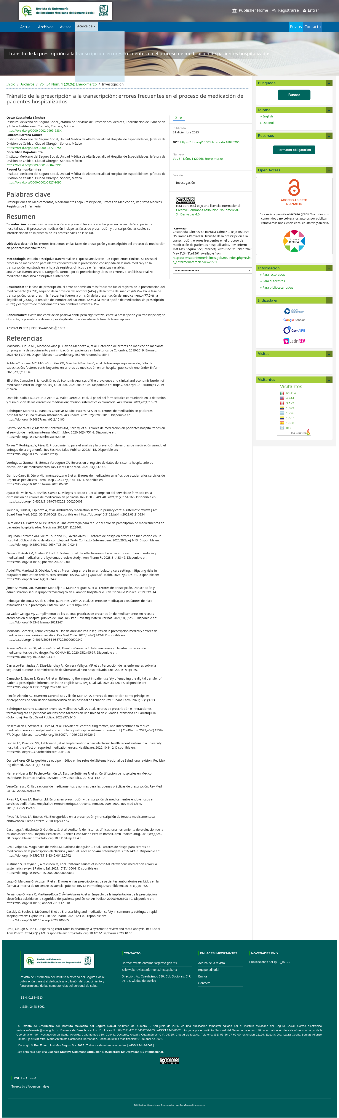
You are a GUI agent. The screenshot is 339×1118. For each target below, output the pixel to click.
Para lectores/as (273, 274)
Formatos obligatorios (294, 150)
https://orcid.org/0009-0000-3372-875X (34, 148)
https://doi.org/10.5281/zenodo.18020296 (210, 142)
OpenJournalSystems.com (192, 1105)
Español (268, 123)
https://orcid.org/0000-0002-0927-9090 (34, 182)
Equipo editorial (208, 969)
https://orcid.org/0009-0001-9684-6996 (34, 165)
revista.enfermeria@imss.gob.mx (37, 1030)
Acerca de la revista (211, 963)
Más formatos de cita (187, 270)
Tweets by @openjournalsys (30, 1086)
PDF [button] (180, 117)
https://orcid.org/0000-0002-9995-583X (34, 130)
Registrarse (285, 10)
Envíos (203, 976)
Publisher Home (250, 10)
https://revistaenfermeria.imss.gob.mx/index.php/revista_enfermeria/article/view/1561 (212, 260)
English (267, 116)
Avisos (66, 26)
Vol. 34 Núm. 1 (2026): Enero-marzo (68, 84)
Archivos (46, 26)
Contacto (307, 26)
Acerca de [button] (88, 26)
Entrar (311, 10)
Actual (26, 26)
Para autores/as (273, 281)
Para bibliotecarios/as (277, 287)
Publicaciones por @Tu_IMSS (269, 962)
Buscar (294, 95)
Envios (280, 26)
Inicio (10, 84)
